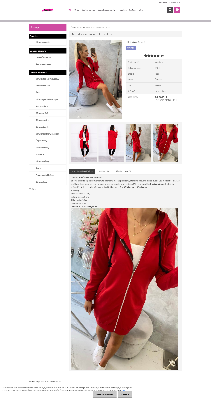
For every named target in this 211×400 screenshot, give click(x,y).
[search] (170, 10)
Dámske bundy (42, 126)
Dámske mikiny (42, 147)
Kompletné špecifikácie (82, 171)
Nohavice (40, 154)
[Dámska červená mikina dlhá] (95, 41)
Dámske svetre (42, 120)
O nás (77, 9)
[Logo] (47, 10)
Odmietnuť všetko (104, 394)
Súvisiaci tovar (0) (123, 171)
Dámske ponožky (43, 42)
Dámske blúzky (42, 161)
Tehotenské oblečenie (45, 175)
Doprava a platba (88, 9)
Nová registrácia (174, 2)
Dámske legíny (42, 181)
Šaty (38, 92)
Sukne (38, 168)
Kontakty (132, 9)
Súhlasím (124, 394)
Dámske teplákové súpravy (47, 78)
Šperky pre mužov (43, 64)
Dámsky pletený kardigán (47, 99)
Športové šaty (42, 106)
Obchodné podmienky (106, 9)
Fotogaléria (122, 9)
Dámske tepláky (43, 85)
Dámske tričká (42, 113)
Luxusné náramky (43, 57)
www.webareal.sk (54, 381)
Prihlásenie (163, 2)
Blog (141, 9)
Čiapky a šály (41, 140)
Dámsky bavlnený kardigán (47, 133)
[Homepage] (69, 10)
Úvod (73, 27)
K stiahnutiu (104, 171)
